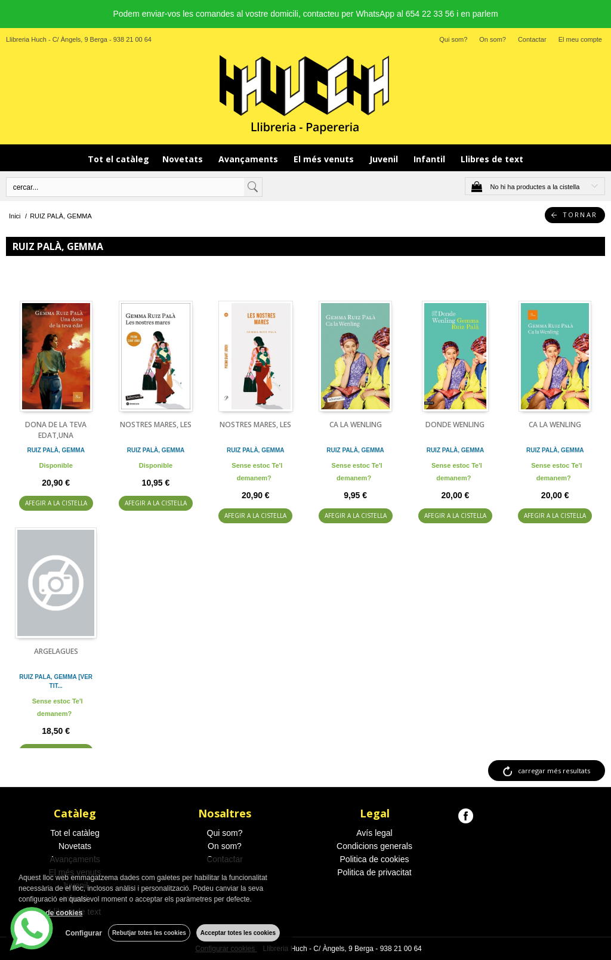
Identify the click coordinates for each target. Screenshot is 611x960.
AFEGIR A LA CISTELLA (56, 503)
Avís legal (374, 833)
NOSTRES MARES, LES (156, 424)
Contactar (532, 39)
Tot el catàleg (118, 159)
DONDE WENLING (455, 424)
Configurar (84, 933)
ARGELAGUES (56, 651)
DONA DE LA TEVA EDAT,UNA (56, 429)
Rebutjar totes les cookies (149, 933)
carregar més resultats (554, 770)
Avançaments (249, 159)
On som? (492, 39)
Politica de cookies (374, 859)
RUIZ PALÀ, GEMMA (55, 450)
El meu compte (580, 39)
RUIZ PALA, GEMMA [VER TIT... (55, 681)
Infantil (430, 159)
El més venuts (325, 159)
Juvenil (384, 159)
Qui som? (453, 39)
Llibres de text (492, 159)
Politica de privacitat (374, 872)
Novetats (183, 159)
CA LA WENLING (355, 424)
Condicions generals (374, 846)
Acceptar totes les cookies (238, 933)
